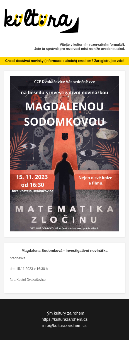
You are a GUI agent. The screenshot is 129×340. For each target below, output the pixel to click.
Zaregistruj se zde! (109, 61)
